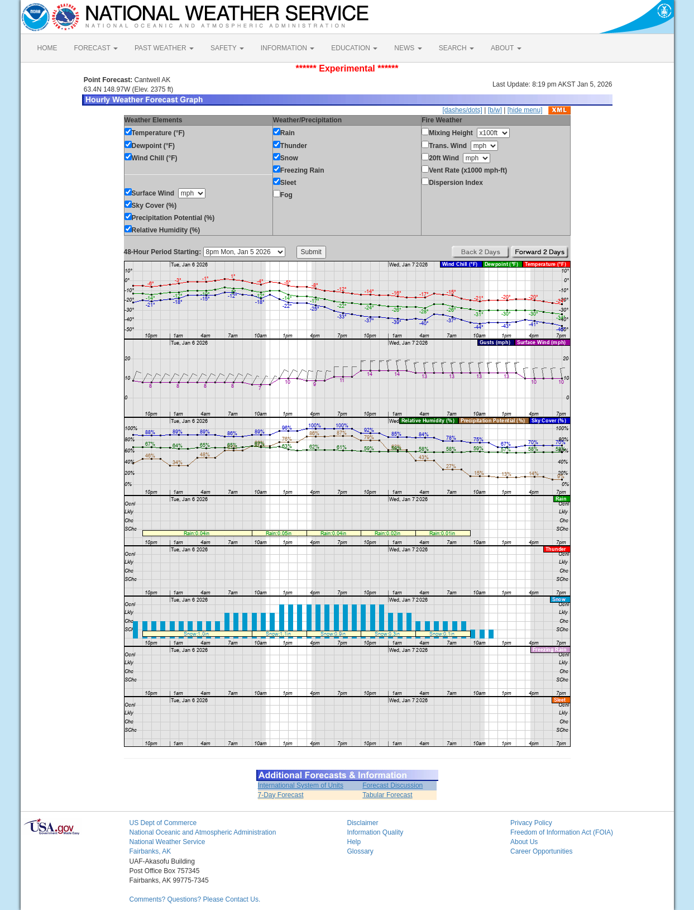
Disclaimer (363, 823)
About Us (524, 842)
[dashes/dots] (462, 110)
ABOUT (506, 48)
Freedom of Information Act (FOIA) (561, 832)
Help (354, 842)
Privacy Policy (531, 823)
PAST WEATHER (164, 48)
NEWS (408, 48)
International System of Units (300, 785)
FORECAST (96, 48)
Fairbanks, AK (150, 851)
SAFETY (227, 48)
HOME (47, 48)
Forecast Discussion (392, 785)
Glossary (360, 851)
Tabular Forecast (387, 795)
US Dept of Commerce (163, 823)
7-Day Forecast (281, 795)
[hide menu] (525, 110)
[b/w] (495, 110)
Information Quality (375, 832)
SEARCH (456, 48)
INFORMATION (287, 48)
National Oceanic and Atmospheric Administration (203, 832)
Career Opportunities (541, 851)
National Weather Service (167, 842)
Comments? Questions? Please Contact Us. (195, 899)
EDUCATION (354, 48)
